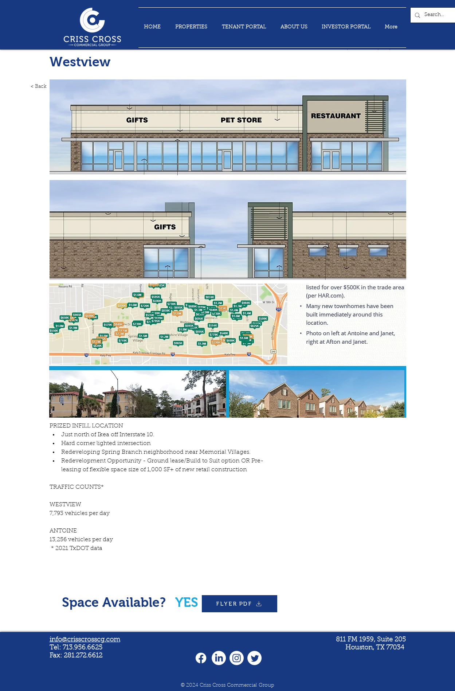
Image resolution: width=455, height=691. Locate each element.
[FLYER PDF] (239, 603)
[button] (227, 351)
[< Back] (31, 86)
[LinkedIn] (219, 658)
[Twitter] (254, 658)
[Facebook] (201, 658)
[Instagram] (237, 658)
